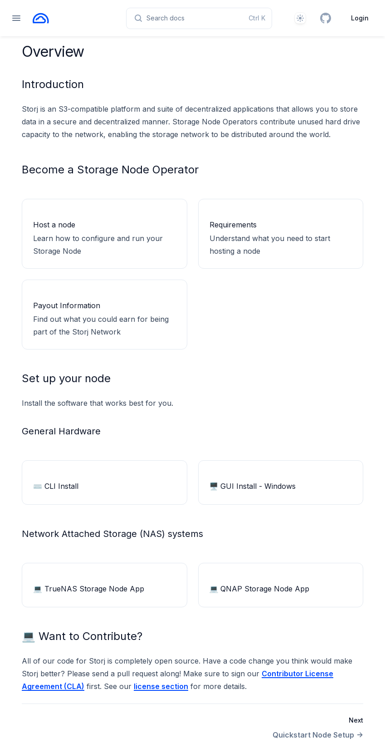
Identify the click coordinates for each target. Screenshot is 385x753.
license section (161, 686)
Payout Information (66, 305)
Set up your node (66, 378)
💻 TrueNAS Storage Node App (88, 588)
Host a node (54, 224)
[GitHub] (325, 18)
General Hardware (61, 431)
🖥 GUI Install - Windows (253, 486)
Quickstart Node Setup (318, 734)
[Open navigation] (16, 18)
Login (360, 18)
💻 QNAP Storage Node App (260, 588)
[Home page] (41, 18)
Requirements (233, 224)
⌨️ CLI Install (55, 486)
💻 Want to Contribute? (82, 636)
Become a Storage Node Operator (110, 169)
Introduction (53, 84)
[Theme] (300, 18)
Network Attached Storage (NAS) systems (112, 533)
